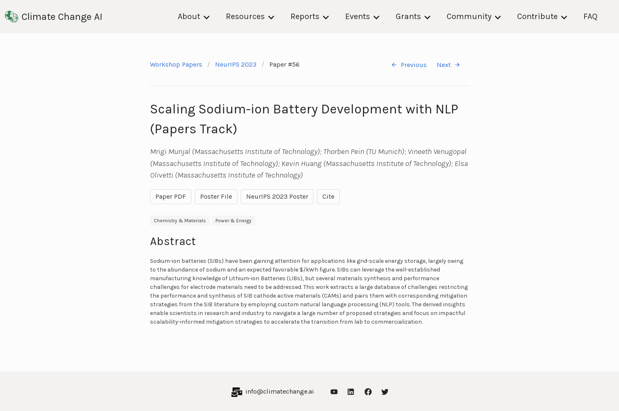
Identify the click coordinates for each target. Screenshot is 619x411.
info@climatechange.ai (279, 391)
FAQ (590, 16)
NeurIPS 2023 (235, 64)
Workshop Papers (176, 64)
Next (449, 65)
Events (357, 16)
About (189, 16)
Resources (245, 16)
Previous (409, 65)
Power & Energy (233, 221)
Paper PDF (170, 196)
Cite (328, 196)
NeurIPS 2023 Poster (277, 196)
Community (469, 16)
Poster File (216, 196)
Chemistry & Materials (180, 221)
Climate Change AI (53, 16)
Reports (304, 16)
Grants (408, 16)
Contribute (537, 16)
